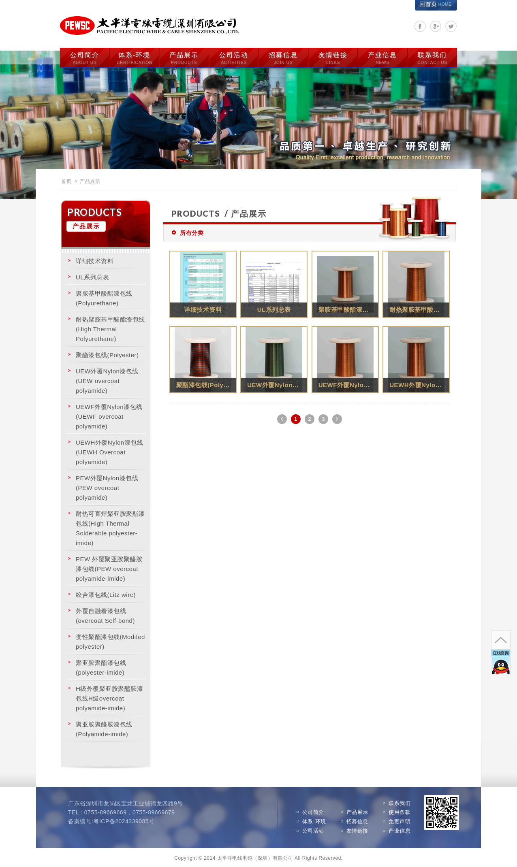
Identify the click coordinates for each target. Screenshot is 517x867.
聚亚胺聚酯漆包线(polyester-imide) (101, 666)
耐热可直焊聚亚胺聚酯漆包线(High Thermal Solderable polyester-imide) (110, 527)
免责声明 (399, 820)
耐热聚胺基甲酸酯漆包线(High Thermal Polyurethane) (110, 327)
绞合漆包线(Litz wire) (106, 593)
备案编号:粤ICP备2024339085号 (111, 820)
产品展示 (184, 57)
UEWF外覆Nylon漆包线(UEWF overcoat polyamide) (109, 415)
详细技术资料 (94, 259)
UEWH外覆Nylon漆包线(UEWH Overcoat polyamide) (109, 450)
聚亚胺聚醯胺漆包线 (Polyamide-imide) (104, 727)
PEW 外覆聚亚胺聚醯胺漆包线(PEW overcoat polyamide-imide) (109, 567)
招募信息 (283, 57)
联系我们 (432, 57)
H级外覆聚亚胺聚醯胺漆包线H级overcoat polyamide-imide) (109, 697)
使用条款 (399, 811)
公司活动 (234, 57)
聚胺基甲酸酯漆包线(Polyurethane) (104, 296)
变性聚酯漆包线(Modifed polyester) (110, 640)
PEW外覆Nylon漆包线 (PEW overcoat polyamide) (107, 486)
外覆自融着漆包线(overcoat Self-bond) (105, 614)
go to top (500, 615)
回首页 (435, 4)
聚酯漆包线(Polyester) (107, 353)
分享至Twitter (451, 26)
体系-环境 (134, 57)
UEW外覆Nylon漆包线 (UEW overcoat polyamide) (107, 379)
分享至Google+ (435, 26)
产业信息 (382, 57)
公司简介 (85, 57)
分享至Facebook (420, 26)
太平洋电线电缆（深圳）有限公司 (153, 25)
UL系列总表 (92, 275)
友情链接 (333, 57)
